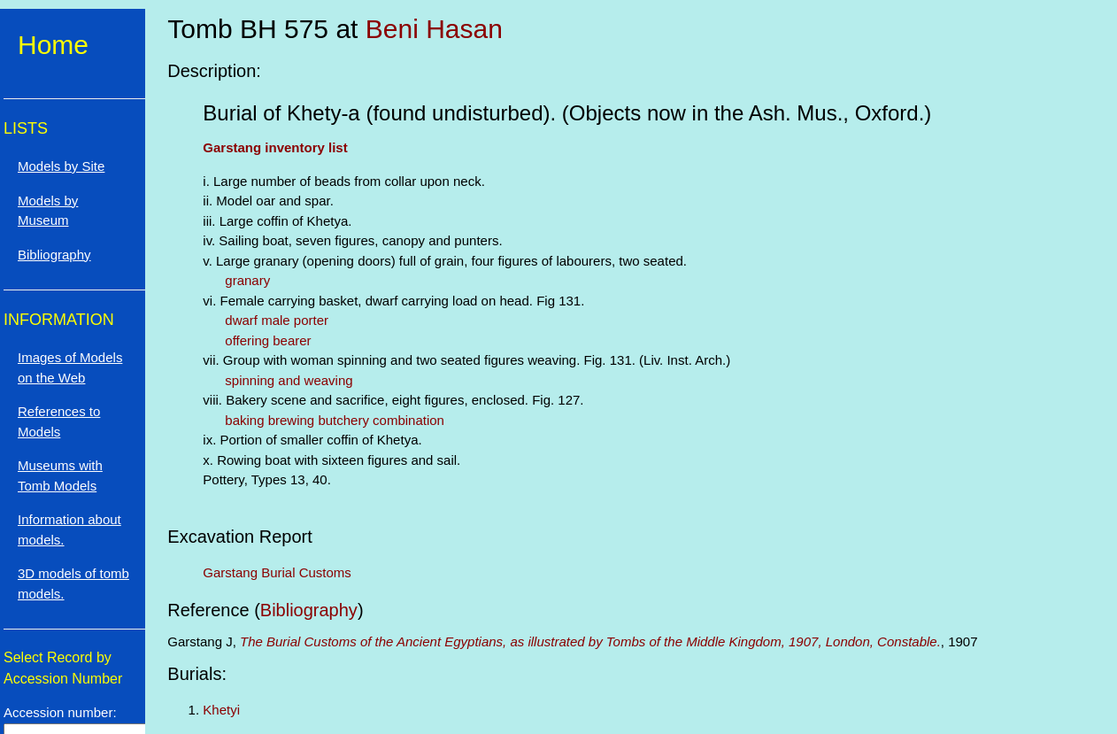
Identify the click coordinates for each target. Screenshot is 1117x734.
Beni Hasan (434, 28)
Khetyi (221, 709)
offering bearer (268, 340)
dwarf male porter (276, 320)
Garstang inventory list (275, 147)
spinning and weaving (288, 380)
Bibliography (309, 610)
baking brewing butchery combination (334, 420)
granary (247, 280)
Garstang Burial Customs (277, 572)
